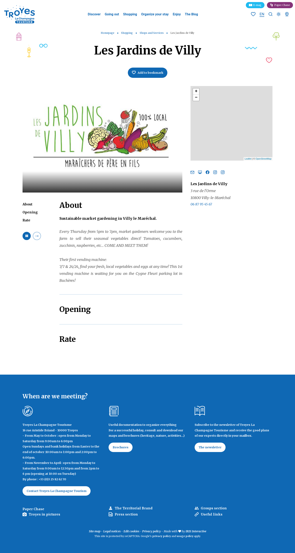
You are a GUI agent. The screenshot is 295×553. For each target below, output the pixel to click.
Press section (126, 514)
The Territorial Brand (133, 508)
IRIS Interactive (196, 531)
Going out (112, 14)
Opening (30, 212)
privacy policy (161, 536)
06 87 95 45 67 (201, 204)
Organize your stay (155, 14)
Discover (94, 14)
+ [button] (196, 91)
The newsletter (210, 447)
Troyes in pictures (44, 514)
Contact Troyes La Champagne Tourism (56, 491)
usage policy (185, 536)
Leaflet (248, 159)
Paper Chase (282, 5)
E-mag (257, 5)
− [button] (196, 98)
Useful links (211, 514)
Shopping (130, 14)
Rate (26, 220)
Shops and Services (152, 32)
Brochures (120, 447)
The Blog (191, 14)
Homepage (107, 32)
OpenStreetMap (263, 159)
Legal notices (112, 531)
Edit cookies (131, 531)
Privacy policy (151, 531)
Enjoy (177, 14)
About (27, 204)
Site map (94, 531)
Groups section (214, 508)
